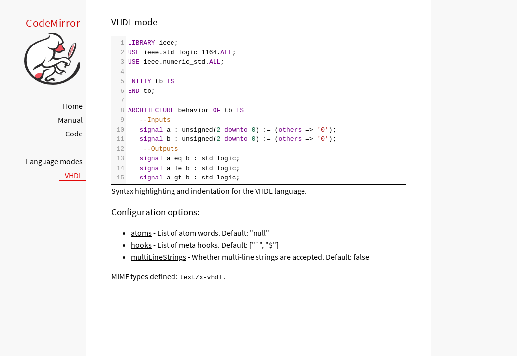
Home (73, 106)
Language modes (54, 161)
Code (74, 133)
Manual (70, 120)
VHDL (74, 175)
